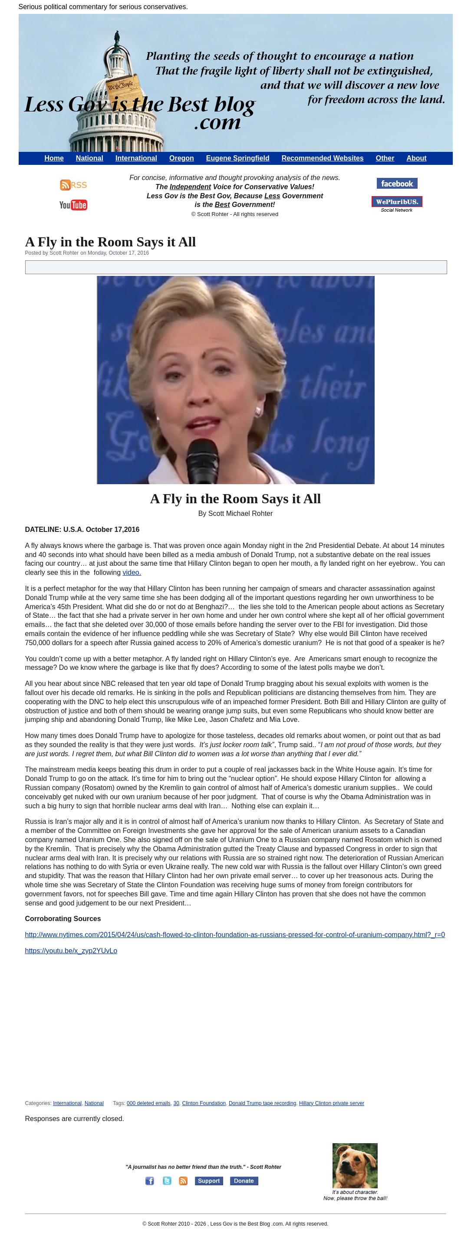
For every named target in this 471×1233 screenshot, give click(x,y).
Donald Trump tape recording (262, 1103)
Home (53, 158)
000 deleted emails (149, 1103)
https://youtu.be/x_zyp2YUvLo (71, 950)
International (136, 158)
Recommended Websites (323, 158)
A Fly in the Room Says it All (110, 241)
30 (176, 1103)
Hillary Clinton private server (331, 1103)
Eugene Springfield (238, 158)
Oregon (181, 158)
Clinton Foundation (204, 1103)
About (416, 158)
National (89, 158)
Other (385, 158)
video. (132, 572)
